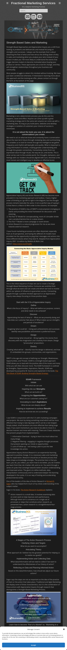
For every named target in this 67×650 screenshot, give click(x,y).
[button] (64, 629)
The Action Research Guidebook (33, 490)
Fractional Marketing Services (33, 3)
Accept (33, 645)
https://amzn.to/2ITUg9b (22, 244)
